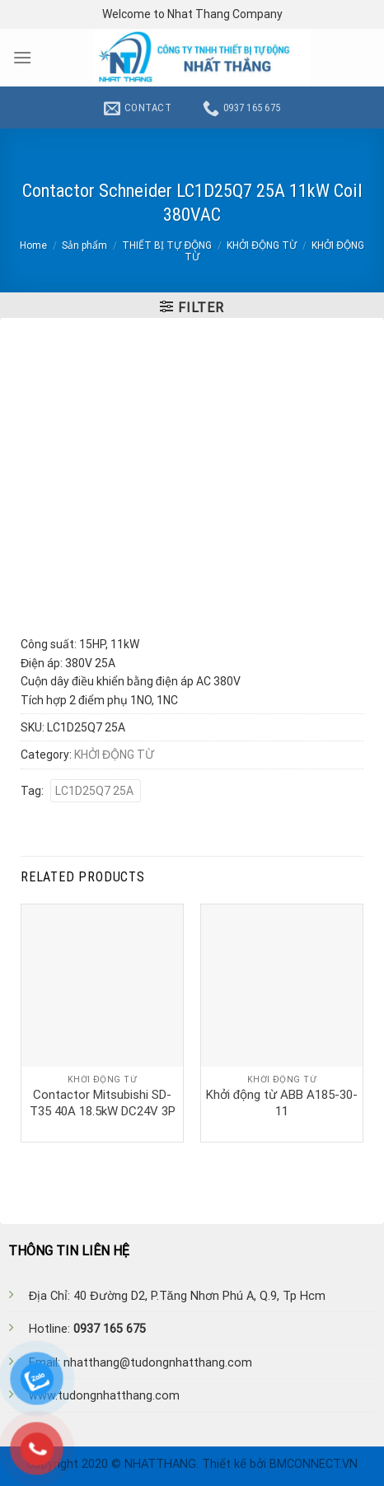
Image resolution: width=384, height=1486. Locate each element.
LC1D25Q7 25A (95, 790)
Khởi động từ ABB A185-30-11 (282, 1103)
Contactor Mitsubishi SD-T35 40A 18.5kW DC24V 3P (103, 1103)
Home (33, 245)
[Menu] (22, 57)
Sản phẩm (84, 245)
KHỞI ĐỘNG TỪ (262, 245)
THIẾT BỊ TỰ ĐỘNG (167, 245)
